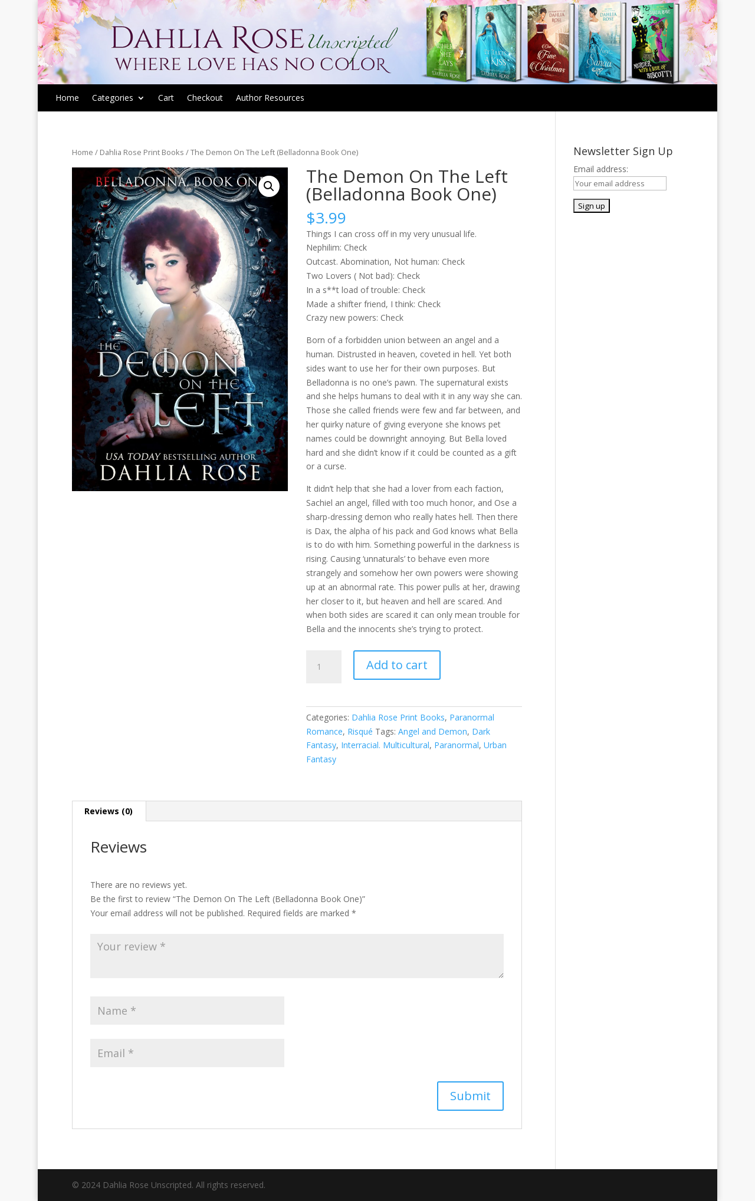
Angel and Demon (432, 731)
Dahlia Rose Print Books (142, 152)
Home (67, 98)
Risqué (360, 731)
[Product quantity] (324, 666)
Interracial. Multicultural (385, 745)
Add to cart (397, 665)
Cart (166, 98)
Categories (112, 98)
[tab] (108, 811)
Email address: (600, 169)
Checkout (205, 98)
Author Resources (270, 98)
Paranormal (456, 745)
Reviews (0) (108, 811)
